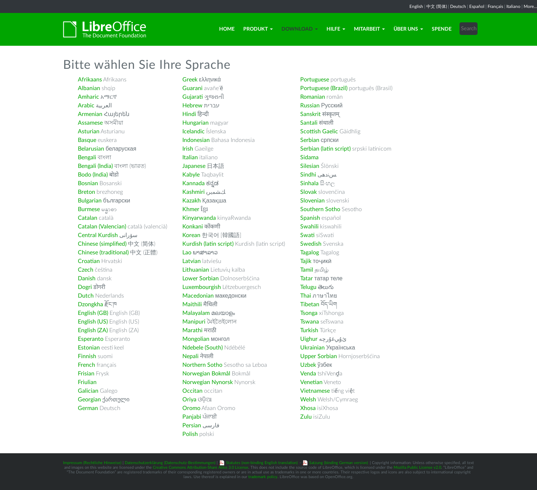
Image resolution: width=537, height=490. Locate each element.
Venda (308, 374)
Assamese (90, 123)
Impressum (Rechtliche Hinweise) (92, 463)
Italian (190, 157)
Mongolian (195, 339)
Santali (309, 123)
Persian (191, 425)
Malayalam (196, 313)
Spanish (310, 218)
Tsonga (309, 313)
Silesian (309, 166)
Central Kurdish (98, 235)
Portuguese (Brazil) (323, 88)
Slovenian (312, 201)
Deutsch (458, 6)
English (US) (93, 322)
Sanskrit (310, 114)
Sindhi (308, 175)
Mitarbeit (369, 29)
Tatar (306, 278)
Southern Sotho (320, 209)
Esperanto (90, 339)
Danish (87, 278)
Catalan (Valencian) (102, 227)
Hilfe (336, 29)
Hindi (189, 114)
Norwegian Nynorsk (207, 382)
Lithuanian (195, 270)
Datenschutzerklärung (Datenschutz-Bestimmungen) (170, 463)
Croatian (89, 261)
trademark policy (263, 477)
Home (227, 29)
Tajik (305, 261)
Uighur (309, 339)
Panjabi (191, 417)
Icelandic (193, 131)
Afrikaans (90, 80)
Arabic (86, 105)
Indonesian (196, 140)
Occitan (192, 391)
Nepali (190, 356)
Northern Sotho (202, 365)
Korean (191, 235)
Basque (87, 140)
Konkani (192, 227)
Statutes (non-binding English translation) (262, 463)
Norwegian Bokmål (206, 374)
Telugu (308, 287)
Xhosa (308, 408)
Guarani (192, 88)
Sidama (309, 157)
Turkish (309, 330)
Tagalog (309, 252)
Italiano (513, 6)
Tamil (306, 270)
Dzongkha (90, 304)
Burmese (89, 209)
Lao (186, 252)
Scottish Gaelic (319, 131)
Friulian (87, 382)
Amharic (88, 97)
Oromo (191, 408)
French (86, 365)
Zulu (306, 417)
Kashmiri (193, 192)
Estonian (89, 348)
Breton (86, 192)
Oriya (189, 399)
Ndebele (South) (202, 348)
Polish (190, 434)
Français (495, 6)
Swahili (310, 227)
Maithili (192, 304)
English (416, 6)
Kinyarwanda (199, 218)
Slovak (308, 192)
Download (299, 29)
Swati (307, 235)
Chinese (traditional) (103, 252)
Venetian (311, 382)
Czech (85, 270)
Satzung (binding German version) (338, 463)
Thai (305, 296)
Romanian (312, 97)
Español (476, 6)
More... (530, 6)
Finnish (87, 356)
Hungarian (195, 123)
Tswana (309, 322)
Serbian (309, 140)
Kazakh (191, 201)
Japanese (193, 166)
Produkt (258, 29)
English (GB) (93, 313)
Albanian (89, 88)
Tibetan (309, 304)
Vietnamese (315, 391)
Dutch (86, 296)
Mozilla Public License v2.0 (417, 467)
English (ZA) (93, 330)
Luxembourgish (201, 287)
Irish (187, 149)
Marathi (192, 330)
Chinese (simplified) (102, 244)
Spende (442, 29)
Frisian (86, 374)
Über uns (408, 29)
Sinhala (309, 183)
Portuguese (314, 80)
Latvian (191, 261)
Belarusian (91, 149)
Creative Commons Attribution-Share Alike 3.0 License (200, 467)
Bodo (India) (93, 175)
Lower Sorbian (200, 278)
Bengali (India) (95, 166)
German (88, 408)
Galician (88, 391)
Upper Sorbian (318, 356)
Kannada (193, 183)
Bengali (87, 157)
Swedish (310, 244)
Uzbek (308, 365)
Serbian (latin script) (325, 149)
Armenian (90, 114)
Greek (190, 80)
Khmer (190, 209)
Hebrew (192, 105)
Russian (310, 105)
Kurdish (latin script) (208, 244)
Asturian (88, 131)
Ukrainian (312, 348)
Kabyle (191, 175)
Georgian (89, 399)
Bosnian (88, 183)
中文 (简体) (436, 6)
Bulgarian (90, 201)
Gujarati (192, 97)
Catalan (87, 218)
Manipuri (193, 322)
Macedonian (198, 296)
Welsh (308, 399)
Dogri (85, 287)
